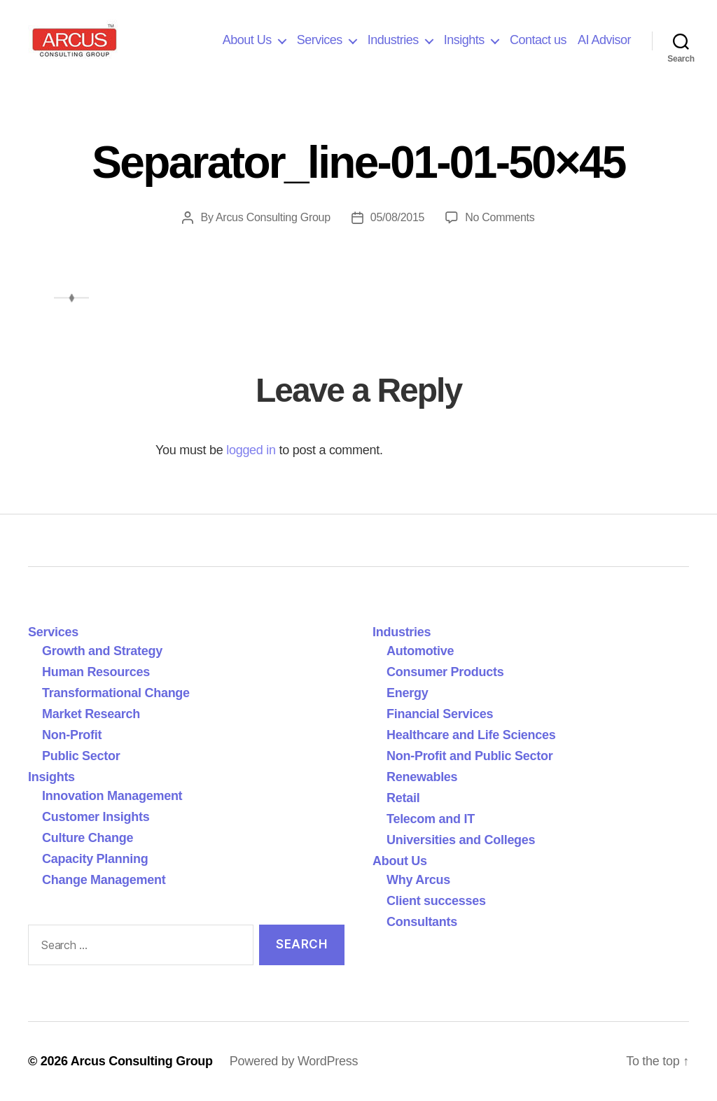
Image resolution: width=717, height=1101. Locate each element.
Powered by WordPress (294, 1061)
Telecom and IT (431, 819)
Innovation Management (112, 796)
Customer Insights (99, 817)
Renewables (422, 777)
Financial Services (440, 714)
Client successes (436, 901)
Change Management (103, 880)
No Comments (499, 217)
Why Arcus (418, 880)
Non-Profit (72, 735)
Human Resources (96, 672)
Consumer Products (445, 672)
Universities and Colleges (461, 840)
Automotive (420, 651)
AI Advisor (604, 40)
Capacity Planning (95, 859)
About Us (247, 40)
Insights (464, 40)
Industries (393, 40)
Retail (403, 798)
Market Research (91, 714)
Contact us (538, 40)
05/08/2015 (397, 217)
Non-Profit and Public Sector (469, 756)
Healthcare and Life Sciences (471, 735)
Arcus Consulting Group (273, 217)
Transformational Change (116, 693)
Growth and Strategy (102, 651)
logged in (251, 450)
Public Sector (81, 756)
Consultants (422, 922)
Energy (407, 693)
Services (319, 40)
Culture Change (87, 838)
